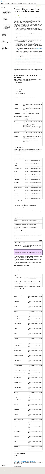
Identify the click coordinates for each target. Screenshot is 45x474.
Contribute (14, 472)
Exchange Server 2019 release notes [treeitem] (6, 12)
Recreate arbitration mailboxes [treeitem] (7, 29)
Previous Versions (7, 472)
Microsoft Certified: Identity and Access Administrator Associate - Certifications (24, 461)
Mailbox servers (27, 6)
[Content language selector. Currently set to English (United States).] (5, 470)
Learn (14, 6)
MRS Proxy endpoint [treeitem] (5, 28)
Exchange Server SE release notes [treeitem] (6, 11)
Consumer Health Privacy (24, 472)
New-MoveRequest (18, 67)
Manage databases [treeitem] (5, 19)
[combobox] (5, 7)
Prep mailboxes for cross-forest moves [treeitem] (7, 25)
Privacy (18, 472)
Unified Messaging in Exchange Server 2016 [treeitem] (6, 50)
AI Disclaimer (2, 472)
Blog (11, 472)
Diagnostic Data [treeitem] (4, 47)
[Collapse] (10, 5)
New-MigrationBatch (19, 65)
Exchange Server (18, 6)
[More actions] (41, 6)
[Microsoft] (1, 1)
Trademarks (34, 472)
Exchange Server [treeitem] (4, 8)
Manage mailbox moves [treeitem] (6, 20)
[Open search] (41, 1)
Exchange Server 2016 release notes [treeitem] (6, 13)
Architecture (22, 6)
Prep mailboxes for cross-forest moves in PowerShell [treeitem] (7, 27)
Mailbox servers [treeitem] (5, 18)
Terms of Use (30, 472)
